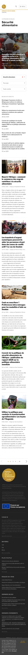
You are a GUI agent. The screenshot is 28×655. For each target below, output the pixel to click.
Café (3, 545)
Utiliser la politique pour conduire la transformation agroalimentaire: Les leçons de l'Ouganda (14, 415)
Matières (5, 541)
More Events (4, 631)
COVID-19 (5, 517)
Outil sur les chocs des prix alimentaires (10, 561)
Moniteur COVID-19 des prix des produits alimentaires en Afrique (13, 568)
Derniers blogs (7, 594)
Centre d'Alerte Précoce (7, 580)
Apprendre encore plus (7, 536)
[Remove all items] (23, 77)
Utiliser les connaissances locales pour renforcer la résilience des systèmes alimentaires (13, 112)
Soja (3, 547)
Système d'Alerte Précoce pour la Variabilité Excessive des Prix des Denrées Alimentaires (13, 588)
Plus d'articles (5, 608)
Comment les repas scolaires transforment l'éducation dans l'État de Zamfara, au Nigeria (13, 604)
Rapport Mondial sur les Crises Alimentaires (11, 585)
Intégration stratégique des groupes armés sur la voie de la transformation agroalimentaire (13, 600)
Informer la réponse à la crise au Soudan (10, 629)
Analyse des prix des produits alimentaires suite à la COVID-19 (13, 564)
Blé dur (3, 550)
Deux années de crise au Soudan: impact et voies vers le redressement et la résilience (14, 135)
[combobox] (14, 77)
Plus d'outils (7, 558)
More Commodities (6, 553)
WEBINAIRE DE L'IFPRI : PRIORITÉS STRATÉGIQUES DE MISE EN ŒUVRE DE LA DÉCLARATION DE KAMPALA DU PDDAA (14, 624)
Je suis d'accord (22, 641)
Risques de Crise (8, 577)
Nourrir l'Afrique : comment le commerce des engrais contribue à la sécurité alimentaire (13, 180)
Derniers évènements (10, 613)
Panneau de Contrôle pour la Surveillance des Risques (13, 582)
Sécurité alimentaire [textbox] (9, 77)
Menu (22, 6)
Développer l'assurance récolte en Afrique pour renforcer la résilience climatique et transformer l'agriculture (13, 102)
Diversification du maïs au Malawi (9, 597)
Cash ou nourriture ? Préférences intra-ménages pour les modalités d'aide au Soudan (14, 306)
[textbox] (14, 83)
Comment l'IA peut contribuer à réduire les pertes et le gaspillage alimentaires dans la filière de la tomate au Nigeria (13, 58)
